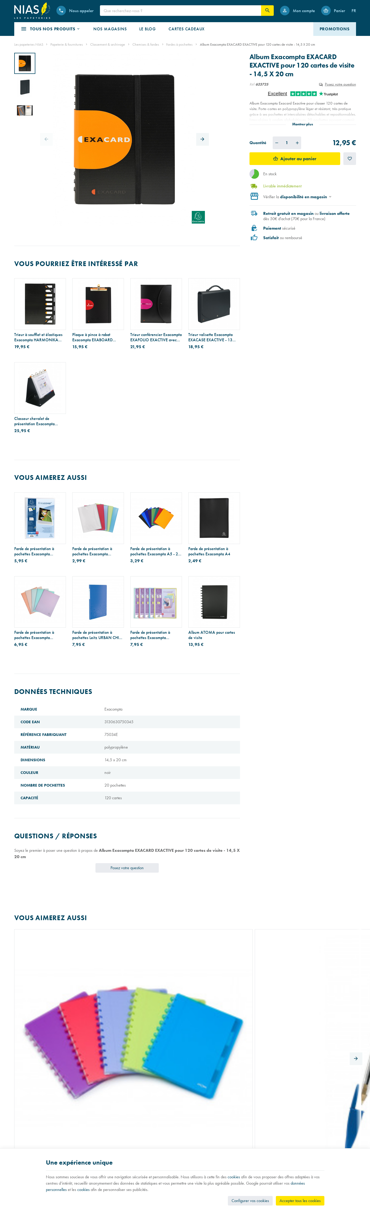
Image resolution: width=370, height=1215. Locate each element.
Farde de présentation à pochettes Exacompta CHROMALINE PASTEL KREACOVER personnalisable (155, 635)
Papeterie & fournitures (66, 44)
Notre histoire (111, 1129)
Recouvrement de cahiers (33, 1137)
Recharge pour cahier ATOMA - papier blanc (324, 988)
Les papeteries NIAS (28, 44)
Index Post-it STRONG (149, 985)
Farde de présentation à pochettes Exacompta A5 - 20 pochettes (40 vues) (155, 551)
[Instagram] (293, 1133)
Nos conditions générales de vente (214, 1129)
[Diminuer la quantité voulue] (277, 142)
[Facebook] (280, 1133)
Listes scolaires (25, 1129)
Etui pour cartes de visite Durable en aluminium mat (210, 988)
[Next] (202, 139)
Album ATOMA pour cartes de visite (211, 635)
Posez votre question (340, 84)
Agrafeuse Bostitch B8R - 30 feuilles (270, 988)
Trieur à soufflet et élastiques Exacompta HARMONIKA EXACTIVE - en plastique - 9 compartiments (38, 337)
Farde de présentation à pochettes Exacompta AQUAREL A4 (34, 635)
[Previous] (46, 139)
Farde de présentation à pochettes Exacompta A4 (209, 551)
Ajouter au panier (298, 159)
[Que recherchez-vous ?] (180, 10)
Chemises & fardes (145, 44)
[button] (50, 29)
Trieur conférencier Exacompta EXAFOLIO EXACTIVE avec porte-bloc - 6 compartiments (156, 337)
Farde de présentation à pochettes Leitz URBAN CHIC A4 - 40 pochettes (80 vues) (97, 635)
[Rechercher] (267, 10)
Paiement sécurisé (201, 1144)
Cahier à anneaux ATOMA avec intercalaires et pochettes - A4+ (39, 988)
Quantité (257, 142)
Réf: (252, 84)
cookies (234, 1177)
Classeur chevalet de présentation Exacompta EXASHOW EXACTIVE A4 (36, 421)
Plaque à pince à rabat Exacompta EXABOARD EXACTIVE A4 (92, 337)
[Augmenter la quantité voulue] (297, 142)
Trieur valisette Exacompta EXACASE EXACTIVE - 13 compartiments (210, 337)
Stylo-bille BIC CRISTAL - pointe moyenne (93, 988)
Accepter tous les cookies (300, 1200)
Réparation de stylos (29, 1144)
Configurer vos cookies (250, 1200)
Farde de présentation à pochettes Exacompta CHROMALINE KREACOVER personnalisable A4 (39, 551)
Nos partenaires (113, 1144)
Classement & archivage (107, 44)
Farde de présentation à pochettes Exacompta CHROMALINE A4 (92, 551)
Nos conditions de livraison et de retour (218, 1137)
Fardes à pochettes (179, 44)
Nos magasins (112, 1137)
